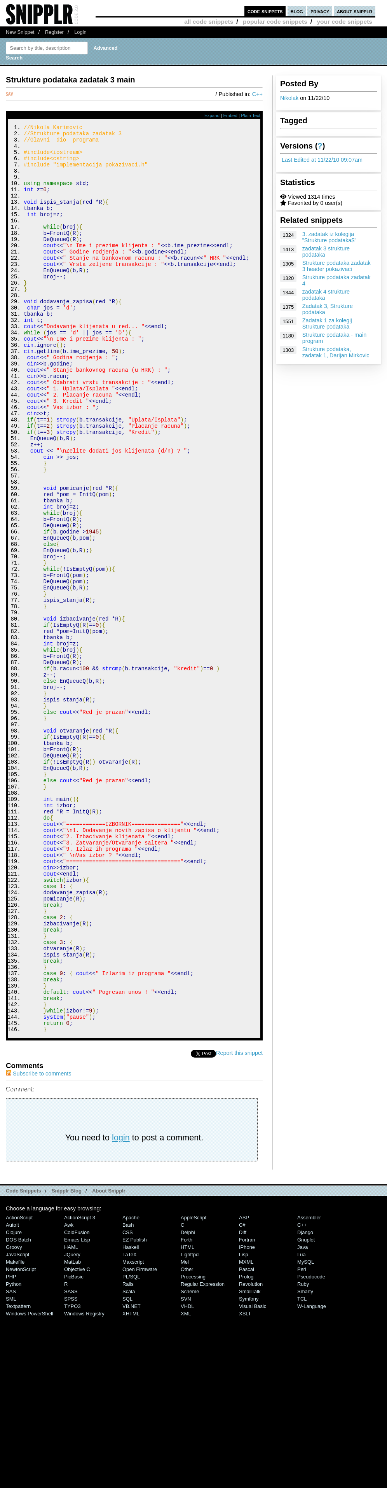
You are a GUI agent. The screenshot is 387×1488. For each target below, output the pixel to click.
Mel (185, 1432)
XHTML (130, 1484)
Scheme (190, 1462)
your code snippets (344, 21)
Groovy (14, 1417)
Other (187, 1440)
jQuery (72, 1425)
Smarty (305, 1462)
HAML (71, 1417)
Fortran (247, 1410)
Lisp (243, 1425)
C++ (257, 94)
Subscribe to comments (38, 1244)
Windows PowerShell (29, 1484)
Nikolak (289, 98)
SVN (186, 1469)
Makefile (15, 1432)
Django (305, 1403)
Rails (128, 1454)
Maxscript (133, 1432)
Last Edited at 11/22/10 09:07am (322, 160)
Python (13, 1454)
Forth (186, 1410)
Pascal (246, 1440)
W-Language (311, 1476)
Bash (128, 1395)
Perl (301, 1440)
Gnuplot (306, 1410)
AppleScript (193, 1388)
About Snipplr (109, 1361)
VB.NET (131, 1476)
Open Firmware (139, 1440)
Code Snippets (23, 1361)
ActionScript (19, 1388)
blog (297, 11)
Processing (193, 1447)
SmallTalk (249, 1462)
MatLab (72, 1432)
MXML (246, 1432)
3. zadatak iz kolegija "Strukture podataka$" (329, 237)
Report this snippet (239, 1223)
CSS (127, 1403)
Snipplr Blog (67, 1361)
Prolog (246, 1447)
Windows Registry (84, 1484)
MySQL (305, 1432)
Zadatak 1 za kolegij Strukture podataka (327, 323)
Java (302, 1417)
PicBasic (74, 1447)
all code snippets (208, 21)
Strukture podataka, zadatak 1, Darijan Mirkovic (336, 352)
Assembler (309, 1388)
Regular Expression (203, 1454)
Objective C (77, 1440)
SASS (71, 1462)
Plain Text (250, 115)
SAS (11, 1462)
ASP (244, 1388)
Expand (212, 115)
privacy (319, 11)
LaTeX (129, 1425)
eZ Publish (134, 1410)
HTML (187, 1417)
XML (186, 1484)
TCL (302, 1469)
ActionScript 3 (79, 1388)
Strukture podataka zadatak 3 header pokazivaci (336, 266)
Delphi (188, 1403)
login (121, 1308)
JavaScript (17, 1425)
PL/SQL (131, 1447)
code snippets (265, 11)
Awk (68, 1395)
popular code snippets (275, 21)
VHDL (187, 1476)
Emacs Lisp (77, 1410)
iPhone (247, 1417)
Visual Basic (252, 1476)
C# (242, 1395)
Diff (242, 1403)
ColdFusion (77, 1403)
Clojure (14, 1403)
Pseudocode (311, 1447)
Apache (130, 1388)
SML (11, 1469)
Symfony (248, 1469)
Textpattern (18, 1476)
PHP (11, 1447)
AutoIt (12, 1395)
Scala (128, 1462)
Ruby (303, 1454)
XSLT (245, 1484)
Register (54, 32)
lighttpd (190, 1425)
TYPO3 (72, 1476)
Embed (230, 115)
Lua (301, 1425)
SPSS (71, 1469)
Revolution (251, 1454)
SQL (127, 1469)
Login (80, 32)
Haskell (130, 1417)
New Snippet (20, 32)
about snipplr (354, 11)
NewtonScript (21, 1440)
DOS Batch (18, 1410)
